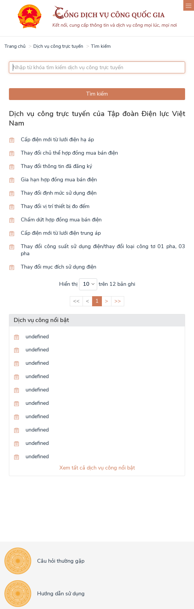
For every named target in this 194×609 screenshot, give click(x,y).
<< (76, 300)
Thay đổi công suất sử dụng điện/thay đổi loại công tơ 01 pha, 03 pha (103, 250)
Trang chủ (15, 46)
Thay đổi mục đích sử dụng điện (58, 266)
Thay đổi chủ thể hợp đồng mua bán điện (69, 152)
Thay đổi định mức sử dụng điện (59, 192)
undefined (37, 336)
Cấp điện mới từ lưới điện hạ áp (57, 139)
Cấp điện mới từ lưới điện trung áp (61, 233)
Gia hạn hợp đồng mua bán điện (59, 179)
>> (117, 300)
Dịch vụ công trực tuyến (58, 46)
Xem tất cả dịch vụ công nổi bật (97, 467)
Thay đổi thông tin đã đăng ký (56, 166)
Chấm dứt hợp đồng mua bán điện (61, 219)
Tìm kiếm (101, 46)
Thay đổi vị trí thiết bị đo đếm (55, 206)
